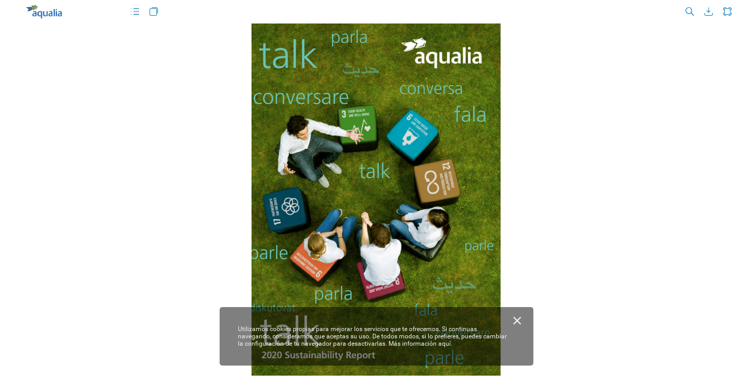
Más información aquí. (420, 343)
